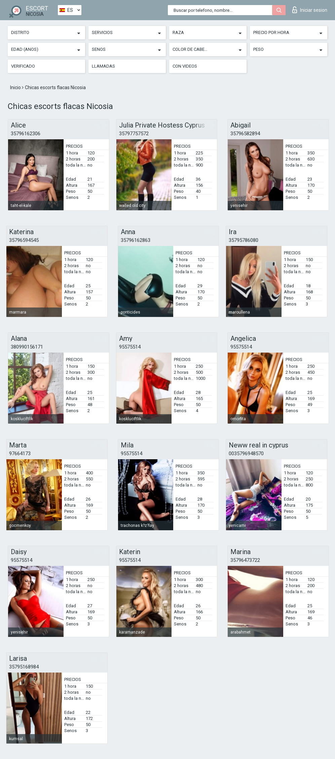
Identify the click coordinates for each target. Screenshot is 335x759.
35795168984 (24, 667)
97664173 (20, 453)
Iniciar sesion (309, 9)
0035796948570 (246, 453)
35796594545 (24, 240)
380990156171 (27, 347)
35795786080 (243, 240)
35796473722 (245, 560)
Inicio (16, 87)
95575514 (130, 347)
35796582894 (245, 134)
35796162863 (135, 240)
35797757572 (134, 134)
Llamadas (103, 66)
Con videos (185, 66)
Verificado (23, 66)
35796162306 (25, 134)
